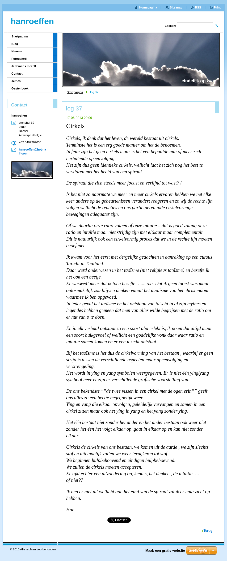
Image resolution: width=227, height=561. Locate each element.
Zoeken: (170, 25)
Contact (17, 73)
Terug (208, 531)
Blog (14, 43)
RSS (198, 7)
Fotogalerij (19, 58)
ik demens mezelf (23, 66)
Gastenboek (19, 88)
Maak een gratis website (165, 551)
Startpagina (75, 92)
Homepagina (148, 7)
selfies (16, 81)
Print (217, 7)
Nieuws (16, 51)
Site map (176, 7)
